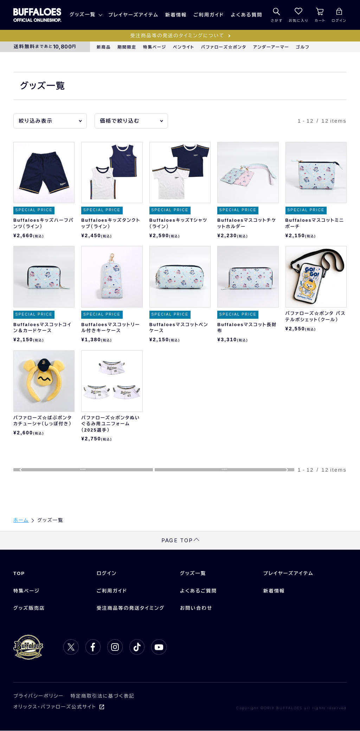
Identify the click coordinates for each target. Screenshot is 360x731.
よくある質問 (247, 15)
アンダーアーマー (271, 47)
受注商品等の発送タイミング (131, 608)
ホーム (21, 520)
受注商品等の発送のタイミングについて (177, 35)
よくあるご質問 (198, 591)
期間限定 (126, 47)
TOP (19, 573)
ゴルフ (303, 47)
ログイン (107, 573)
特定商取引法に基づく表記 (102, 696)
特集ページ (154, 47)
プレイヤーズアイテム (133, 15)
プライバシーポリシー (38, 696)
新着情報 (176, 15)
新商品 (104, 47)
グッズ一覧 (83, 14)
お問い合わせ (196, 608)
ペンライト (183, 47)
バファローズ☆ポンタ (223, 47)
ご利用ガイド (209, 15)
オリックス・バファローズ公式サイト (54, 707)
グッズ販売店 (29, 608)
